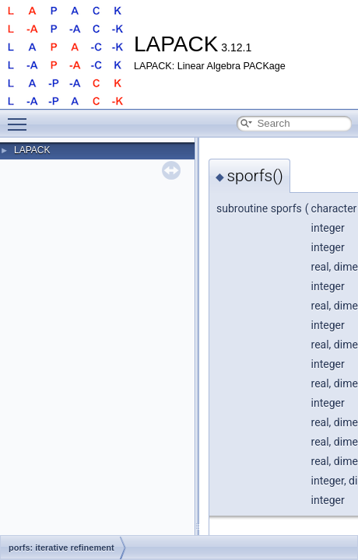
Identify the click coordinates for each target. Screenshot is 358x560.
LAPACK (32, 150)
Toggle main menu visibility (21, 117)
